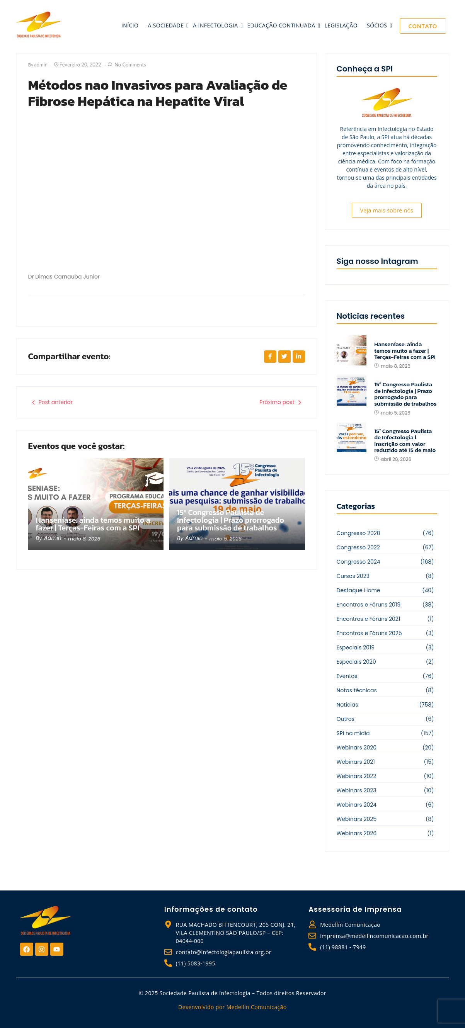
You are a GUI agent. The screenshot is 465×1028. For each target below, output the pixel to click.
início (129, 25)
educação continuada (282, 25)
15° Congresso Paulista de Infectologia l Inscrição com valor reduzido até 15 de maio (405, 441)
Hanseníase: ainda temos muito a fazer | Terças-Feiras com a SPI (89, 519)
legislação (341, 25)
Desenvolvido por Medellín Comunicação (232, 1007)
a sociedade (166, 25)
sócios (377, 25)
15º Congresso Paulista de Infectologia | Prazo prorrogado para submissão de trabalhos (236, 519)
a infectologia (216, 25)
